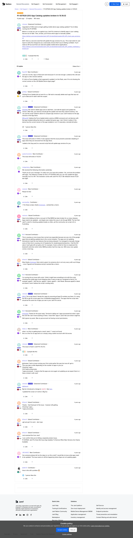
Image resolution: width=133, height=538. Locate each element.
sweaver (24, 189)
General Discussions (22, 4)
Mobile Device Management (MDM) (81, 511)
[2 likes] (29, 352)
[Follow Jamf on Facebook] (31, 515)
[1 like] (29, 127)
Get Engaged (74, 4)
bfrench (24, 259)
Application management (78, 514)
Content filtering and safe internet (106, 517)
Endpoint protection (102, 511)
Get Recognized (61, 4)
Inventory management (78, 517)
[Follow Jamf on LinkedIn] (20, 515)
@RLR (24, 296)
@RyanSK (25, 118)
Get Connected (48, 4)
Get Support (35, 4)
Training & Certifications (59, 508)
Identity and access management (106, 508)
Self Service (100, 505)
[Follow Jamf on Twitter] (17, 515)
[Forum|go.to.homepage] (6, 4)
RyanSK (24, 72)
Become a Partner (57, 520)
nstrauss (24, 215)
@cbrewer (42, 205)
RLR (23, 234)
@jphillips (25, 109)
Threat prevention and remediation (106, 514)
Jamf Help (55, 505)
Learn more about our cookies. (100, 526)
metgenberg (26, 167)
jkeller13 (24, 467)
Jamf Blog (55, 514)
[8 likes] (30, 56)
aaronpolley (25, 202)
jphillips (24, 92)
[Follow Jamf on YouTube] (24, 515)
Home (16, 9)
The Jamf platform (76, 505)
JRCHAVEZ (25, 452)
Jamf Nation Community (59, 511)
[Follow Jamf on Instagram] (27, 515)
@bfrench (25, 386)
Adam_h (24, 329)
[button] (115, 4)
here (50, 389)
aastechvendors (27, 154)
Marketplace (56, 517)
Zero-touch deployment (78, 508)
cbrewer (24, 24)
